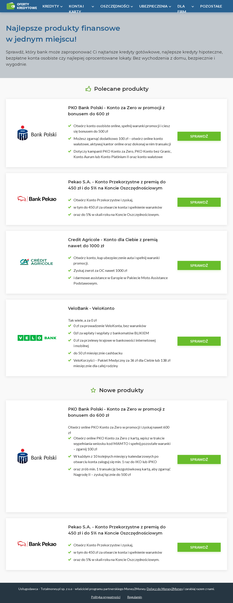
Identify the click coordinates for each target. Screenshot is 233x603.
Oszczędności (114, 6)
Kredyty (51, 6)
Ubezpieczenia (153, 6)
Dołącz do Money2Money (165, 589)
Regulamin (134, 597)
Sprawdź (199, 136)
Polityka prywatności (105, 597)
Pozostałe (211, 6)
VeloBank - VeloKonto (91, 308)
